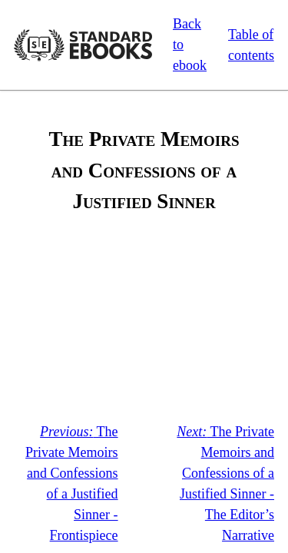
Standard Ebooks (83, 45)
